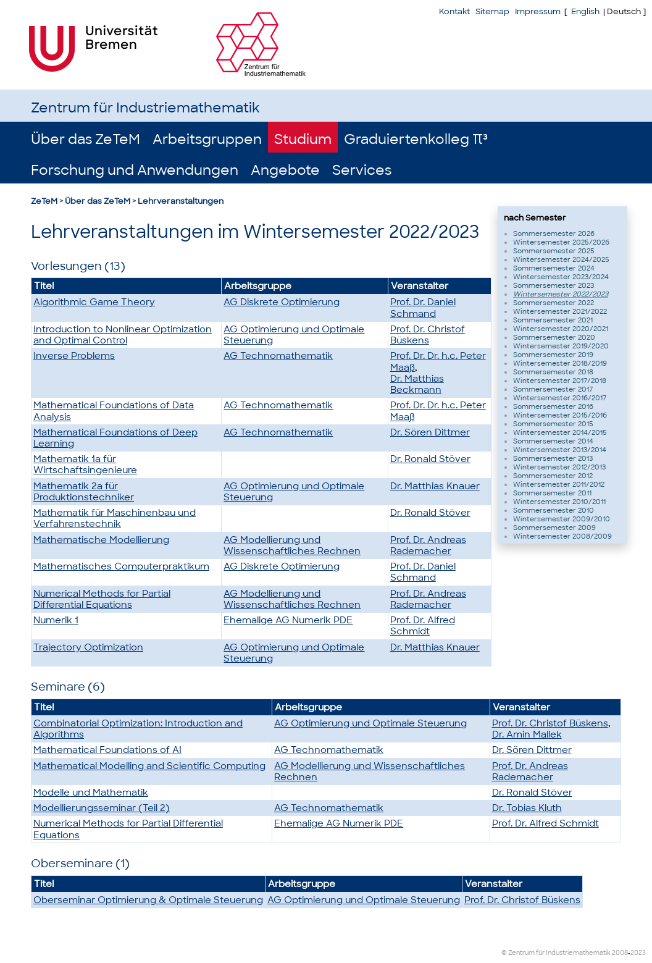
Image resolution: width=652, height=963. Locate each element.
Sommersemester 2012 (553, 475)
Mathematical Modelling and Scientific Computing (149, 766)
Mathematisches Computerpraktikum (121, 566)
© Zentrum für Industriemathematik (556, 953)
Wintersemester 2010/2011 (559, 501)
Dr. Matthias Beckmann (417, 384)
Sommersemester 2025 (554, 250)
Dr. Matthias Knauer (435, 486)
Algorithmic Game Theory (94, 302)
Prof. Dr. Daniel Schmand (423, 307)
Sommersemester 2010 (553, 510)
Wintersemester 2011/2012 (558, 484)
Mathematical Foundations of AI (107, 750)
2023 (638, 953)
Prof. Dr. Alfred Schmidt (422, 625)
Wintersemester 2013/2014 (559, 449)
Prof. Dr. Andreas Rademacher (428, 545)
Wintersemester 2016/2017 (559, 397)
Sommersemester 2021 (553, 320)
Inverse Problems (74, 356)
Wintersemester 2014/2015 (560, 432)
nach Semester (535, 217)
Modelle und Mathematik (90, 792)
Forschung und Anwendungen (134, 170)
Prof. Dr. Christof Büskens (427, 335)
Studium (303, 139)
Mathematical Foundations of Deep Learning (115, 438)
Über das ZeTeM (85, 139)
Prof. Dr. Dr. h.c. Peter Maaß (438, 361)
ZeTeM (44, 201)
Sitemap (492, 11)
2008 (620, 953)
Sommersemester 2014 (553, 441)
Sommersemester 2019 (553, 354)
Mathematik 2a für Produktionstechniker (83, 491)
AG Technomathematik (278, 356)
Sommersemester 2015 (553, 423)
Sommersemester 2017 (553, 389)
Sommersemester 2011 (552, 493)
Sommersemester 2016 (553, 406)
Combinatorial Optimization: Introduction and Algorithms (138, 729)
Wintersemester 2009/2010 (561, 519)
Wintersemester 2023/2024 (561, 276)
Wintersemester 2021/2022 (560, 311)
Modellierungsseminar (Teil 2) (101, 808)
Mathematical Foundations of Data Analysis (113, 411)
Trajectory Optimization (88, 647)
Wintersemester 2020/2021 (560, 328)
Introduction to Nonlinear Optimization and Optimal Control (122, 335)
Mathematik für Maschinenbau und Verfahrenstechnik (114, 518)
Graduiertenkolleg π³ (416, 139)
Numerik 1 (55, 620)
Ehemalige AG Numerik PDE (288, 620)
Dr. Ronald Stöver (430, 459)
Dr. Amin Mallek (527, 734)
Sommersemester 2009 (554, 527)
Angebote (285, 170)
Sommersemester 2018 (553, 372)
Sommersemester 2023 (553, 285)
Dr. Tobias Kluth (527, 808)
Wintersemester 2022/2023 (560, 294)
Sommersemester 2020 (554, 337)
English (585, 11)
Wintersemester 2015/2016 (560, 415)
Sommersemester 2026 (554, 233)
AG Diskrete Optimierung (282, 302)
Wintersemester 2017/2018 (559, 380)
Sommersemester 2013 (553, 458)
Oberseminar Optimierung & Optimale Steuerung (148, 900)
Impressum (538, 11)
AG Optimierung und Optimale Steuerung (294, 335)
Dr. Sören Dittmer (430, 432)
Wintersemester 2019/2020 (561, 346)
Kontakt (454, 11)
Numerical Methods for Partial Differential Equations (101, 599)
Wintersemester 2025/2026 (561, 242)
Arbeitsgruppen (207, 139)
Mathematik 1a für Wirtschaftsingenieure (85, 464)
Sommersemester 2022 (553, 302)
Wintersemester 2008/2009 (562, 536)
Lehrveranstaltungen (181, 201)
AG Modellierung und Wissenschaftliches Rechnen (292, 545)
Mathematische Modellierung (101, 540)
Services (361, 170)
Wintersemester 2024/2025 (561, 259)
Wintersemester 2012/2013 (559, 467)
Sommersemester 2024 (554, 268)
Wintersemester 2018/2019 (560, 363)
